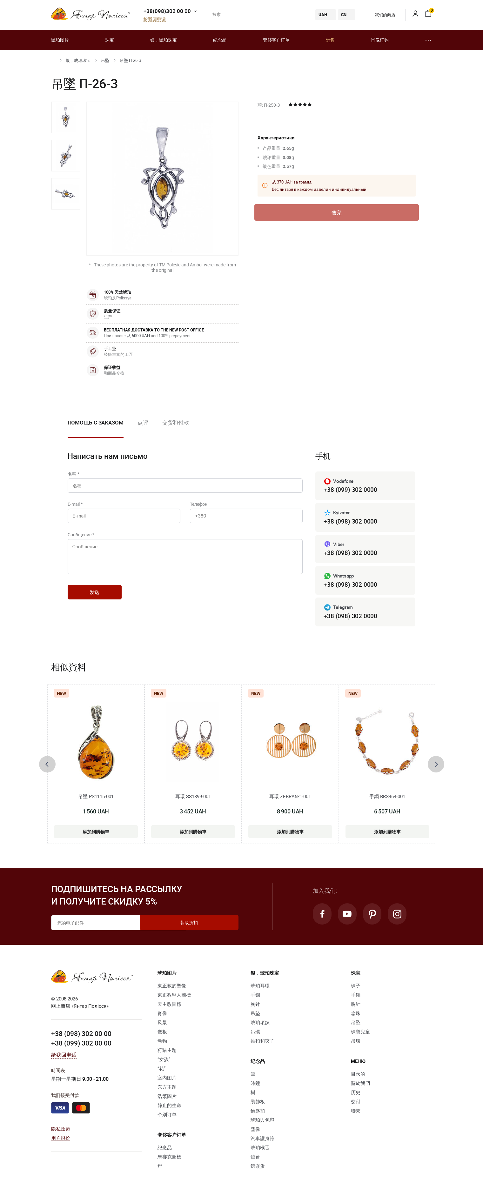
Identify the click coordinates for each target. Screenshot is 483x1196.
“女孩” (164, 1061)
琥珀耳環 (260, 987)
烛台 (255, 1158)
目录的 (358, 1075)
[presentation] (47, 766)
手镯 (255, 996)
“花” (161, 1070)
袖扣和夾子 (262, 1042)
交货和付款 (175, 422)
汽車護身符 (262, 1140)
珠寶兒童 (360, 1033)
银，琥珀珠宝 (163, 40)
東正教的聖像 (172, 987)
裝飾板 (258, 1103)
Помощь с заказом (96, 422)
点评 (143, 422)
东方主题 (167, 1089)
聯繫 (355, 1112)
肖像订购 (380, 40)
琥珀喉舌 (260, 1149)
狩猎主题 (167, 1052)
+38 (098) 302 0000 (350, 522)
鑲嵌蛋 (258, 1168)
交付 (355, 1103)
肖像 (162, 1015)
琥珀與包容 (262, 1122)
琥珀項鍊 (260, 1024)
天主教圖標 (169, 1006)
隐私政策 (60, 1130)
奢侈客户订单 (276, 40)
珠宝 (109, 40)
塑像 (255, 1131)
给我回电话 (155, 19)
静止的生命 (169, 1107)
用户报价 (60, 1139)
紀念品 (165, 1149)
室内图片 (167, 1079)
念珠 (355, 1015)
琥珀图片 (60, 40)
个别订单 (167, 1116)
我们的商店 (380, 14)
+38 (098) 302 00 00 (81, 1035)
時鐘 (255, 1085)
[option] (65, 117)
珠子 (355, 987)
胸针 (255, 1006)
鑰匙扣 (258, 1112)
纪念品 (219, 40)
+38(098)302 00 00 (167, 11)
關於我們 (360, 1085)
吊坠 (105, 60)
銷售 (330, 40)
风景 (162, 1024)
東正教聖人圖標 (174, 996)
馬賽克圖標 (169, 1158)
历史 (355, 1094)
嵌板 (162, 1033)
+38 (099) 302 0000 (350, 489)
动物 (162, 1042)
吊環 (255, 1033)
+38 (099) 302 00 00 (81, 1044)
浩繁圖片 (167, 1098)
